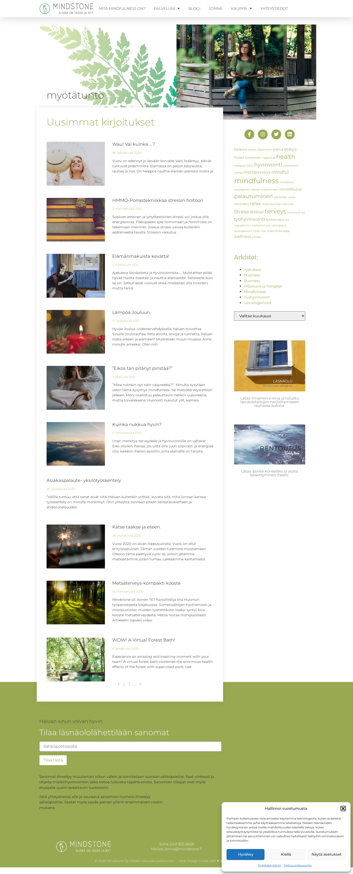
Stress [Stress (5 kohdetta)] (241, 212)
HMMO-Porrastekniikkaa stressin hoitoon (157, 200)
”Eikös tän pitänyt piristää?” (142, 368)
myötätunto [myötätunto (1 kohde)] (242, 189)
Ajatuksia (252, 269)
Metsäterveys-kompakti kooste (146, 583)
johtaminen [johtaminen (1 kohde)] (291, 165)
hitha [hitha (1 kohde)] (250, 165)
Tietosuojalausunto (298, 865)
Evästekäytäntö (269, 865)
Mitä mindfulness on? (122, 8)
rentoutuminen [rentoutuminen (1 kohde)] (272, 204)
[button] (343, 808)
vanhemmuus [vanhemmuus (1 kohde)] (261, 225)
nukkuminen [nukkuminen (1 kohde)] (269, 189)
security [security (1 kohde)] (288, 204)
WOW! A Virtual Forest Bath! (143, 640)
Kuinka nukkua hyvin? (137, 424)
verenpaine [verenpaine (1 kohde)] (279, 225)
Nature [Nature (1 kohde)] (255, 189)
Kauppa (241, 8)
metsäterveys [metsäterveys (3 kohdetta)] (256, 172)
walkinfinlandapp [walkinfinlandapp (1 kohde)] (278, 231)
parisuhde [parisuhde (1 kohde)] (280, 197)
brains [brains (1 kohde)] (252, 149)
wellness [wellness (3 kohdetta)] (242, 236)
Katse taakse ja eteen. (136, 527)
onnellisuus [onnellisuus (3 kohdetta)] (290, 189)
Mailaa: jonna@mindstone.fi (176, 849)
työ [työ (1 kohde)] (303, 212)
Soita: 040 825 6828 (176, 844)
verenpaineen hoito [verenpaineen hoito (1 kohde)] (247, 231)
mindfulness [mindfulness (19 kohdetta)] (256, 180)
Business (252, 275)
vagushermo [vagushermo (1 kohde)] (242, 225)
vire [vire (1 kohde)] (263, 231)
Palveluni (167, 8)
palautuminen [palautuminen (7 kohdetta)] (253, 196)
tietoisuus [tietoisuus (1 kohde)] (293, 212)
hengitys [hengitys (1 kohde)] (240, 165)
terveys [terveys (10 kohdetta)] (275, 211)
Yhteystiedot (274, 8)
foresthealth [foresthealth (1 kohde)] (253, 157)
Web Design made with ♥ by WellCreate (210, 861)
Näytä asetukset (326, 854)
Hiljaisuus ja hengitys (263, 286)
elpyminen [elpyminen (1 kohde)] (264, 149)
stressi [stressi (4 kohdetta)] (257, 212)
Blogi (194, 8)
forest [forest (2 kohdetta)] (239, 157)
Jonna (215, 8)
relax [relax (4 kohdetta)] (255, 203)
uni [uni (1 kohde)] (287, 219)
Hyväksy (245, 854)
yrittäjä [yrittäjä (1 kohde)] (256, 237)
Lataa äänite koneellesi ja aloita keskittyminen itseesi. (269, 473)
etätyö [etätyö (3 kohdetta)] (290, 149)
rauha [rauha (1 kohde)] (291, 197)
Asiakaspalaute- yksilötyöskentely (84, 480)
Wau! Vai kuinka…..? (133, 144)
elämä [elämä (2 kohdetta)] (278, 149)
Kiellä (286, 854)
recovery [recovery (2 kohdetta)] (241, 204)
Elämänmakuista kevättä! (140, 256)
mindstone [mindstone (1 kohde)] (287, 182)
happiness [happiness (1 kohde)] (268, 157)
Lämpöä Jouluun (131, 312)
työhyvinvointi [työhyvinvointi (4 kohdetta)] (249, 219)
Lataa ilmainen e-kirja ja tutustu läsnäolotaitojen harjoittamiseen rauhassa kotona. (269, 402)
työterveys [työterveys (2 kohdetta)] (275, 219)
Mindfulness (255, 291)
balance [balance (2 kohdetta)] (240, 149)
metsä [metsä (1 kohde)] (238, 172)
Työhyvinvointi (257, 297)
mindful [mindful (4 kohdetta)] (280, 172)
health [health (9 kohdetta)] (285, 156)
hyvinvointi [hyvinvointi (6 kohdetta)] (268, 165)
